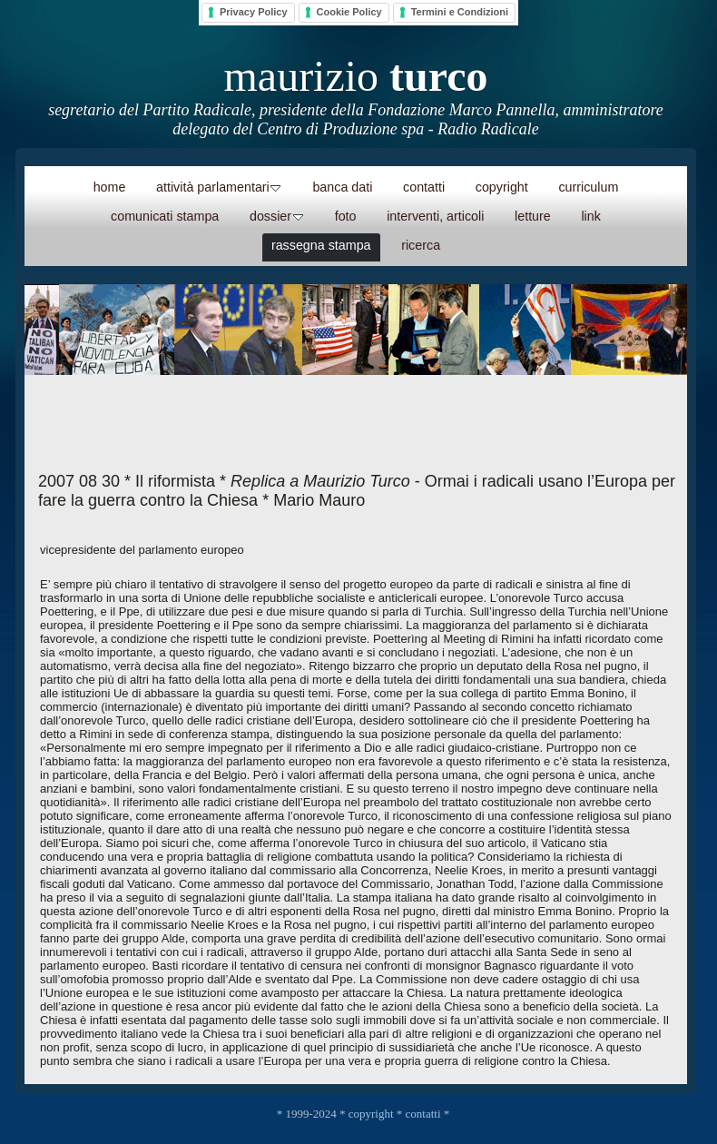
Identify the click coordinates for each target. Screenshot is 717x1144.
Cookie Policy (349, 11)
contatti (423, 1113)
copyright (371, 1113)
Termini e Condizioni (459, 11)
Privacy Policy (254, 11)
